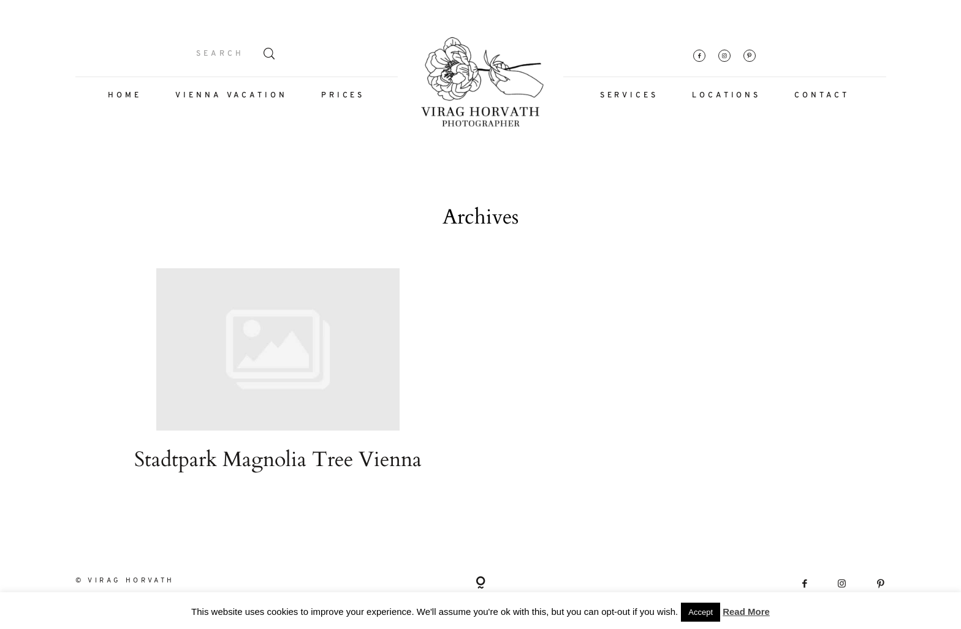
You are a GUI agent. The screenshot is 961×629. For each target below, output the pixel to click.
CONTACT (821, 95)
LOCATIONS (726, 95)
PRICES (343, 95)
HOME (125, 95)
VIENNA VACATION (231, 95)
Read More (746, 611)
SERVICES (629, 95)
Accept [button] (700, 612)
